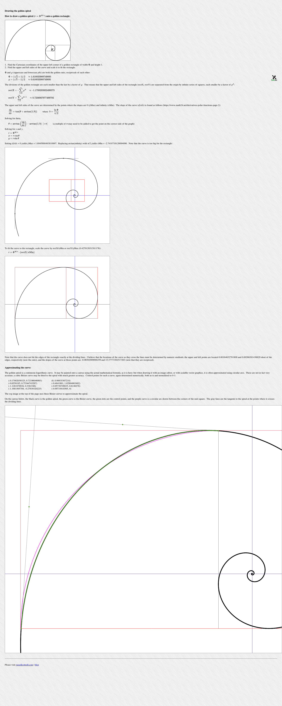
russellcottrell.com (24, 665)
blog (37, 665)
